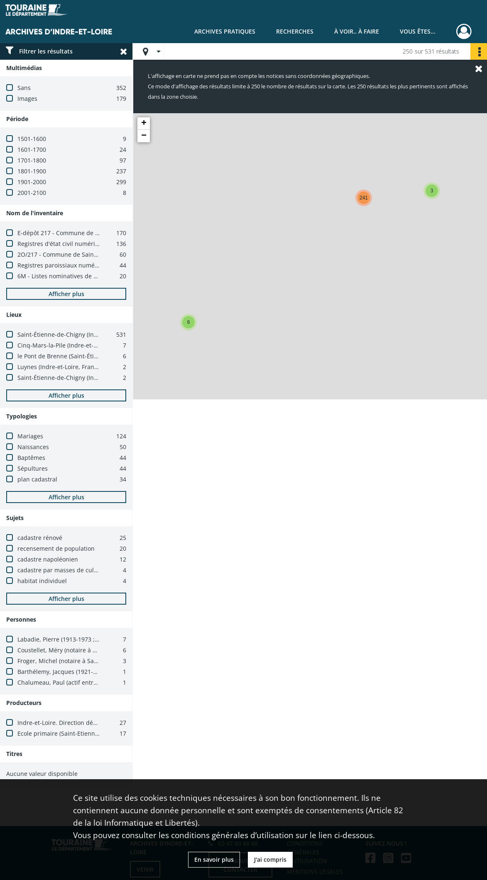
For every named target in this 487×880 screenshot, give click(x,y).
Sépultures (32, 468)
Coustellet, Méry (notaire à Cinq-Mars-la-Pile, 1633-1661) (95, 650)
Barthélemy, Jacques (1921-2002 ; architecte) (79, 672)
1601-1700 (31, 149)
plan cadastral (37, 479)
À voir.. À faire (356, 31)
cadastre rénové (39, 538)
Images (27, 98)
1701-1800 (31, 160)
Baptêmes (31, 458)
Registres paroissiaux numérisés (62, 265)
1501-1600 (31, 139)
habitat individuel (42, 581)
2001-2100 (31, 193)
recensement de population (56, 548)
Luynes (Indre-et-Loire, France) (59, 367)
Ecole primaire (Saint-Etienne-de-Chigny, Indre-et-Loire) (94, 733)
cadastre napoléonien (47, 559)
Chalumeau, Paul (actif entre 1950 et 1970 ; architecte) (92, 682)
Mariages (30, 436)
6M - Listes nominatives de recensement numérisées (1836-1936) (107, 276)
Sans (24, 88)
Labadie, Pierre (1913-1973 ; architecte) (71, 639)
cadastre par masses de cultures (62, 570)
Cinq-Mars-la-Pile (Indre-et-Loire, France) (74, 345)
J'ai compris (270, 859)
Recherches (294, 31)
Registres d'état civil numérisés (60, 244)
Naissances (33, 447)
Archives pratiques (224, 31)
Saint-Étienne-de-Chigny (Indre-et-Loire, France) (83, 334)
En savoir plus (214, 859)
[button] (188, 322)
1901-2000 (31, 182)
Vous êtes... (418, 31)
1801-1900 (31, 171)
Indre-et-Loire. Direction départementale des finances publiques (107, 723)
